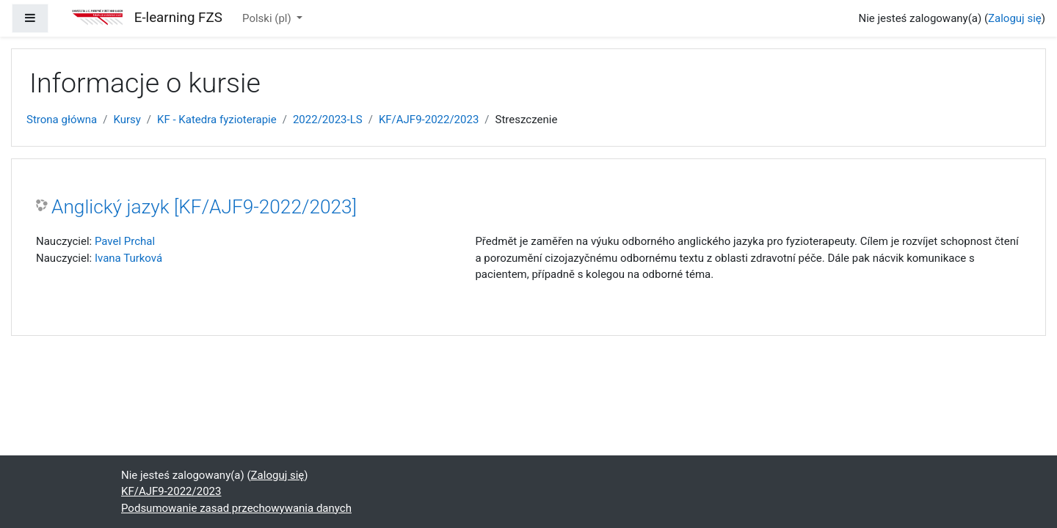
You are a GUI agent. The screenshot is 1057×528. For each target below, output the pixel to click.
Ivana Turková (128, 258)
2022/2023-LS (328, 119)
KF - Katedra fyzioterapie (217, 119)
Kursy (126, 119)
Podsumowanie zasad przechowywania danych (236, 508)
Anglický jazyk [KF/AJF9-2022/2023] (204, 207)
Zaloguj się (1015, 18)
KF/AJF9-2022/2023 (429, 119)
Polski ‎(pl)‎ (268, 18)
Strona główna (61, 119)
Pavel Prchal (125, 241)
